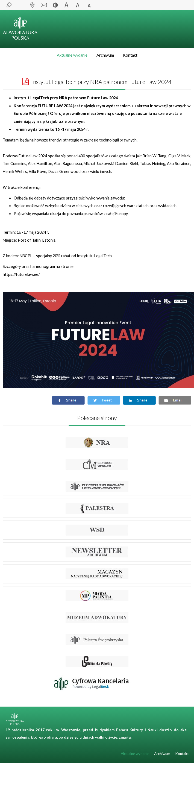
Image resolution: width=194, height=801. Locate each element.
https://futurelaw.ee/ (21, 274)
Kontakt (130, 55)
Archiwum (105, 55)
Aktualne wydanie (72, 55)
